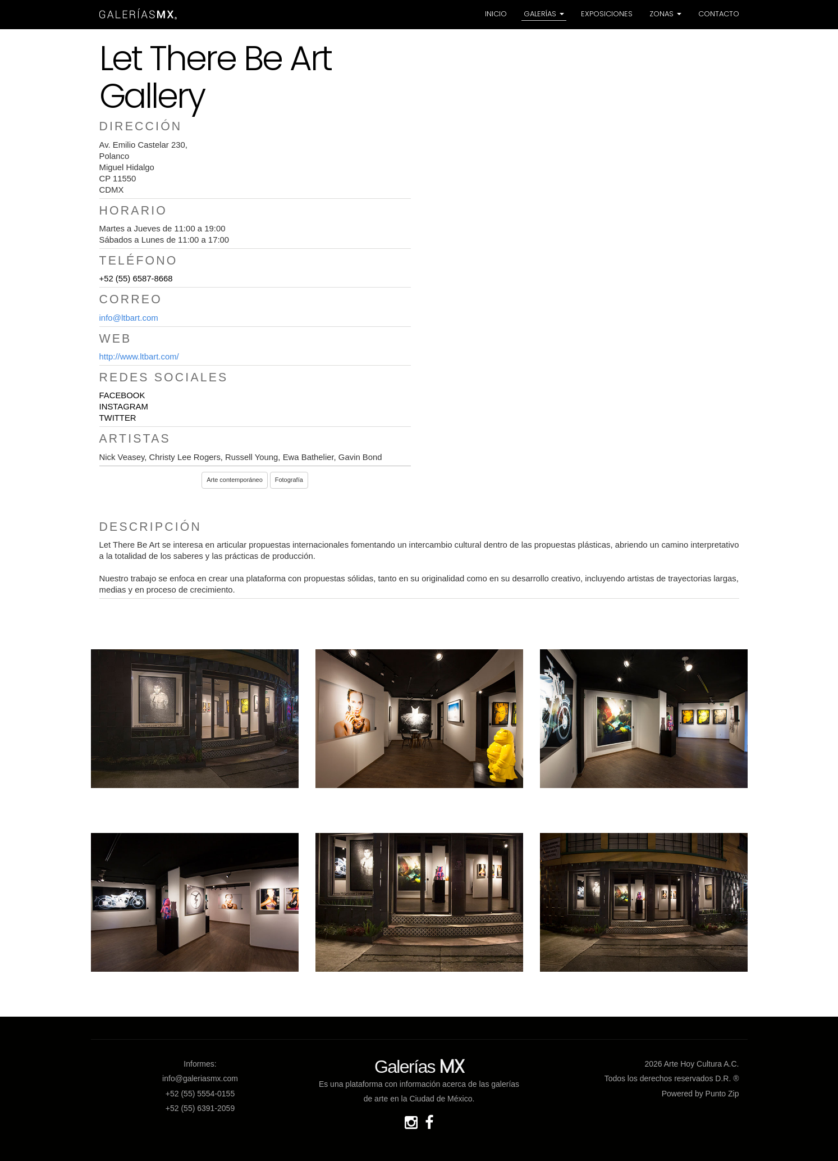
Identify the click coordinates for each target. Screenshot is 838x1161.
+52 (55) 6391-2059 (200, 1108)
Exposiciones (607, 13)
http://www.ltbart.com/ (139, 356)
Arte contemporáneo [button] (235, 479)
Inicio (496, 13)
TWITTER (117, 417)
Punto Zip (722, 1093)
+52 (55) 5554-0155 (200, 1093)
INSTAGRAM (123, 406)
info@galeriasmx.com (200, 1078)
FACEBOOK (122, 395)
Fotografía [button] (289, 479)
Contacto (718, 13)
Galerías (544, 13)
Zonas (665, 13)
